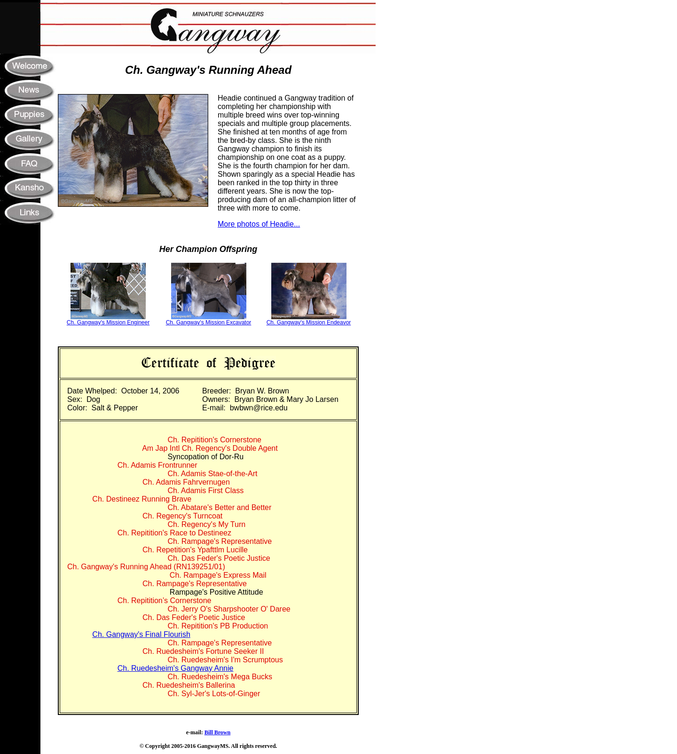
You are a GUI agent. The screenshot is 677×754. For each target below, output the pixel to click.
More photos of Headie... (259, 224)
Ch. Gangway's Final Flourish (141, 634)
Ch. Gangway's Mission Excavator (209, 322)
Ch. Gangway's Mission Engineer (108, 322)
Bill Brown (217, 732)
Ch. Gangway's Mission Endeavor (309, 322)
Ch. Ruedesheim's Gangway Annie (176, 668)
